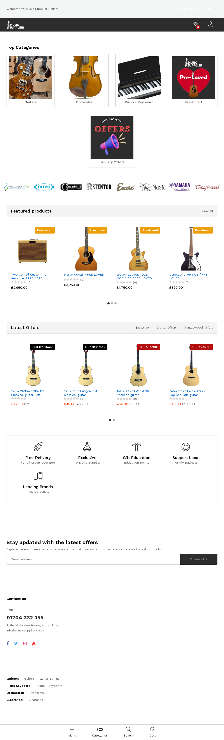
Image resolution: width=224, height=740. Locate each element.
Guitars (29, 678)
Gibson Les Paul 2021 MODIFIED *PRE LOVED (134, 276)
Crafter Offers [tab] (166, 327)
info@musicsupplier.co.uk (25, 630)
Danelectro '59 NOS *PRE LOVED (188, 276)
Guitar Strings (50, 678)
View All (207, 211)
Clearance (36, 699)
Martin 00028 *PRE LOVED (84, 274)
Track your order (189, 9)
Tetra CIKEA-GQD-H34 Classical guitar (80, 392)
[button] (108, 303)
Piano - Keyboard (50, 685)
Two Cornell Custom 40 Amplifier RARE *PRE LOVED (28, 276)
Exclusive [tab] (142, 327)
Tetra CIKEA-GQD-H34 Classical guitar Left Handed (27, 393)
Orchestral (37, 692)
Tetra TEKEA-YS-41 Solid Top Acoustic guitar (187, 392)
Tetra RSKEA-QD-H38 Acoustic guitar (133, 392)
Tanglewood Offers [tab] (198, 327)
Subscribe (199, 559)
